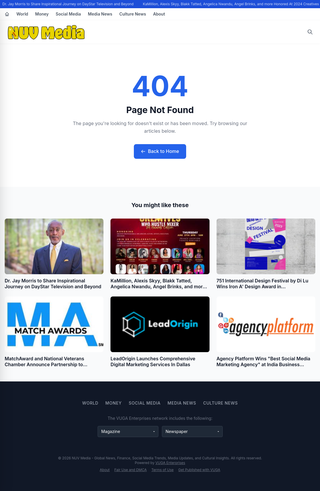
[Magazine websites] (128, 431)
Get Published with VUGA (199, 470)
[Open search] (310, 32)
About (159, 13)
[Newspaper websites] (192, 431)
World (22, 13)
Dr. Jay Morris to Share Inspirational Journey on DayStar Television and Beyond (68, 4)
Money (42, 13)
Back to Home (160, 151)
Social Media (68, 13)
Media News (100, 13)
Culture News (132, 13)
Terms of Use (162, 470)
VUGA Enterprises (170, 463)
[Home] (7, 14)
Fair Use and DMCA (130, 470)
